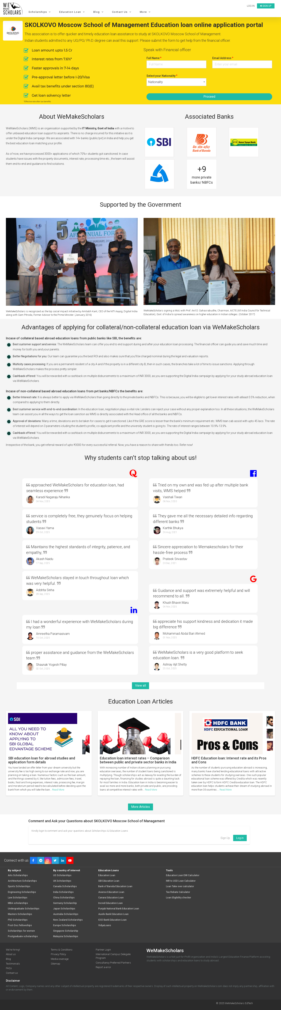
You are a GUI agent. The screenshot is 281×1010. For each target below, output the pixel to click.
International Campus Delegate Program (113, 956)
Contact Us (122, 11)
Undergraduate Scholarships (23, 908)
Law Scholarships (17, 897)
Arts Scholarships (18, 875)
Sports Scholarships (19, 886)
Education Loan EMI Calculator (182, 875)
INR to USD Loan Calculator (181, 881)
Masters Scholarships (20, 914)
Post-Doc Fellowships (20, 925)
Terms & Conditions (61, 949)
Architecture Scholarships (22, 881)
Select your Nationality (162, 76)
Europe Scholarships (64, 925)
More (146, 11)
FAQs (9, 968)
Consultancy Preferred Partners (113, 962)
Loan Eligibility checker (178, 897)
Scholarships (40, 11)
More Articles (140, 807)
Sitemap (55, 963)
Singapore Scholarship (65, 931)
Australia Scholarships (65, 914)
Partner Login (103, 949)
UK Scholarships (62, 881)
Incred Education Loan (110, 903)
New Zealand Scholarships (68, 920)
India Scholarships (63, 892)
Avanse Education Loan (111, 892)
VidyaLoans (104, 925)
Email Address (222, 58)
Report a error (103, 967)
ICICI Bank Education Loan (112, 920)
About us (11, 954)
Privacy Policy (58, 954)
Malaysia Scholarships (65, 936)
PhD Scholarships (18, 920)
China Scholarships (64, 897)
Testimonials (13, 963)
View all (140, 685)
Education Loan (72, 11)
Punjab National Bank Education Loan (118, 908)
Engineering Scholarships (22, 892)
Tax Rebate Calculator (178, 892)
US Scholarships (62, 875)
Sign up (265, 6)
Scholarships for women (21, 931)
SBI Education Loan (108, 881)
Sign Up (225, 838)
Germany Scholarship (65, 903)
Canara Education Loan (111, 897)
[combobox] (176, 82)
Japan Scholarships (64, 908)
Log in (251, 6)
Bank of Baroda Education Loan (115, 886)
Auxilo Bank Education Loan (113, 914)
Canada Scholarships (65, 886)
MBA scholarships (18, 903)
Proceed (209, 96)
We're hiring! (13, 949)
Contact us (12, 972)
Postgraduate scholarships (23, 936)
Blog (99, 11)
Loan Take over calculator (180, 886)
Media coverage (60, 958)
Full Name (154, 58)
